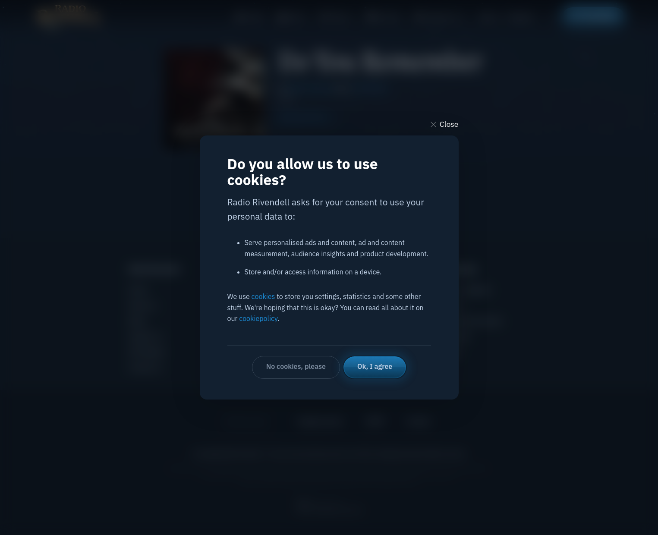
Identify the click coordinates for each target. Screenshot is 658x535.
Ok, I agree (374, 366)
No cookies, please (296, 366)
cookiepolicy (258, 318)
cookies (263, 296)
